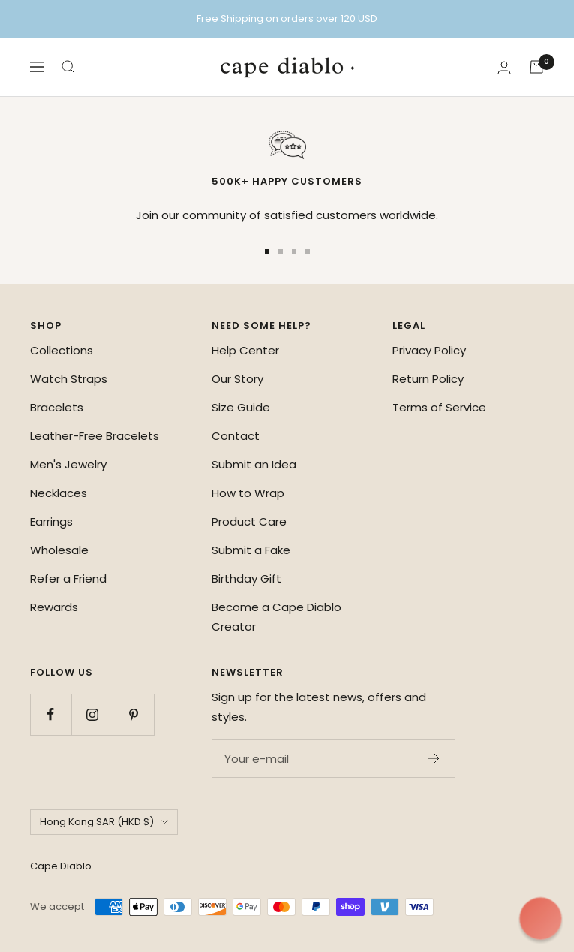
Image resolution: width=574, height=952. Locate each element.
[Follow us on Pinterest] (133, 714)
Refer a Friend (68, 578)
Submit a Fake (251, 550)
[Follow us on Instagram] (92, 714)
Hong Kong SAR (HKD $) (104, 822)
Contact (236, 436)
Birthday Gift (246, 578)
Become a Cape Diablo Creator (276, 616)
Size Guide (241, 407)
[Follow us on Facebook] (50, 714)
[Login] (504, 67)
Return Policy (428, 379)
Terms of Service (439, 407)
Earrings (51, 521)
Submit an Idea (254, 464)
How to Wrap (248, 493)
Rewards (54, 607)
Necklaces (58, 493)
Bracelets (56, 407)
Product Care (249, 521)
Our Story (237, 379)
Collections (61, 350)
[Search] (68, 67)
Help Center (245, 350)
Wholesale (59, 550)
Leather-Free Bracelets (94, 436)
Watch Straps (68, 379)
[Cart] (536, 67)
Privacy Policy (429, 350)
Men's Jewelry (68, 464)
